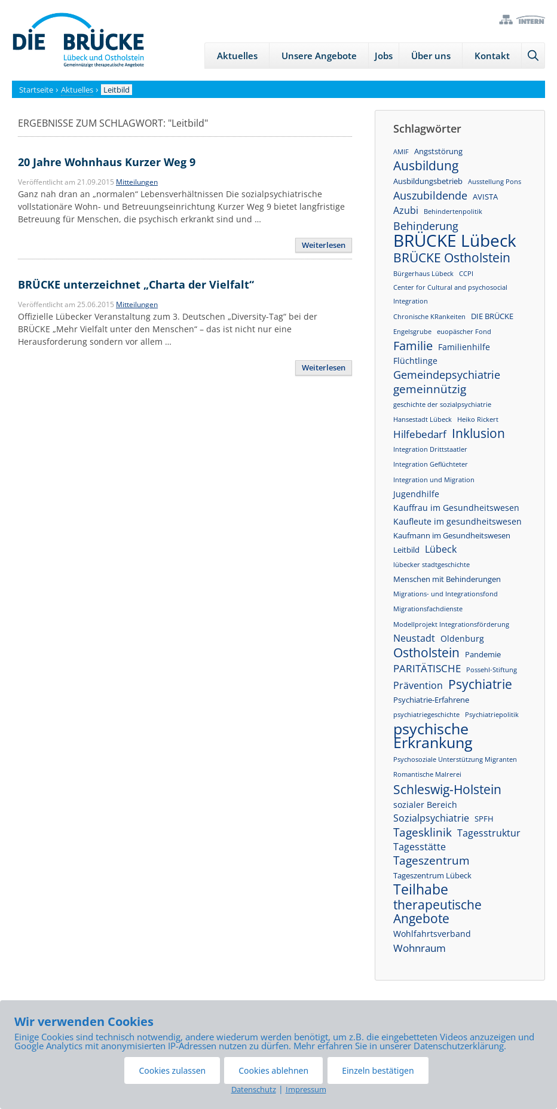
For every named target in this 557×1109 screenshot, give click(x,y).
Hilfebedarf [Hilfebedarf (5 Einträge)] (419, 434)
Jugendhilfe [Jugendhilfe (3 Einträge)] (416, 494)
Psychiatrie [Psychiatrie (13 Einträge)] (480, 684)
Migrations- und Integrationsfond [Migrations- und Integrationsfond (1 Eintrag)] (445, 594)
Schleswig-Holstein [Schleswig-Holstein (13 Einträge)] (447, 789)
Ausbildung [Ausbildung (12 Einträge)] (425, 166)
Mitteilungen (137, 182)
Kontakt (492, 56)
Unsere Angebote (319, 56)
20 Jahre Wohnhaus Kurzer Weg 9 (106, 162)
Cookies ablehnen (273, 1070)
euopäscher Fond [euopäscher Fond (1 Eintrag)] (464, 331)
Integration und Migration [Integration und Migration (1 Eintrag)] (434, 480)
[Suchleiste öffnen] (533, 55)
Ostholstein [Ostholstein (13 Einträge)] (426, 652)
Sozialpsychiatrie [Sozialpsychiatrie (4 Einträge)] (431, 818)
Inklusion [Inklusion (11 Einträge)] (478, 433)
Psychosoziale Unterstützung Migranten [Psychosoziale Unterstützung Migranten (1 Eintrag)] (455, 759)
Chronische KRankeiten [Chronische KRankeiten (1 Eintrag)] (429, 317)
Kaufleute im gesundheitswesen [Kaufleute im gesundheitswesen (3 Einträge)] (457, 521)
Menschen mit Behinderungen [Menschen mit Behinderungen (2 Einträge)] (447, 579)
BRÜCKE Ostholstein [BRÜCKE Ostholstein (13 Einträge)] (451, 257)
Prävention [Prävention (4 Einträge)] (418, 685)
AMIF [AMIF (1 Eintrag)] (401, 152)
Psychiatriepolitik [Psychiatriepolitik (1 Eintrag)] (492, 714)
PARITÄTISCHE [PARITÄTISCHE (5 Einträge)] (427, 668)
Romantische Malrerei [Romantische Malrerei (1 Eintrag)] (427, 774)
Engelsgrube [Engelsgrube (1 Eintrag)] (412, 331)
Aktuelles (237, 56)
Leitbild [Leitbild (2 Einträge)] (406, 549)
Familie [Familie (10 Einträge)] (413, 346)
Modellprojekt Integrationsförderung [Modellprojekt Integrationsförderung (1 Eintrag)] (451, 624)
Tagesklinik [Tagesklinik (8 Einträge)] (422, 833)
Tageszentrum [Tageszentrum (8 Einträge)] (431, 861)
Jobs (384, 56)
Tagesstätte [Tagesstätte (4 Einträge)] (419, 846)
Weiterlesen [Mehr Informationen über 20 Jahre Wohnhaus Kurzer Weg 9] (323, 245)
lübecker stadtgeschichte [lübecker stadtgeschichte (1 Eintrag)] (431, 564)
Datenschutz (253, 1089)
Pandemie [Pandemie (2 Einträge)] (483, 654)
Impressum (306, 1089)
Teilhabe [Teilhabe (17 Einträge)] (420, 889)
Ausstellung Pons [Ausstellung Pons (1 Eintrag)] (494, 181)
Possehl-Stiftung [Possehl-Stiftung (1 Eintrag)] (491, 670)
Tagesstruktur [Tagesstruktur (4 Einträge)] (489, 833)
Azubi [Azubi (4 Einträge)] (405, 210)
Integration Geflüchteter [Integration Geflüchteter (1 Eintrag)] (430, 464)
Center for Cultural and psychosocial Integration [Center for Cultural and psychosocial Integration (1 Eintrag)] (450, 294)
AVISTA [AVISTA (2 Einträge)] (485, 196)
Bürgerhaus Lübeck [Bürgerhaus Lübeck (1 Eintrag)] (423, 273)
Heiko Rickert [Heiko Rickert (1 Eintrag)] (477, 419)
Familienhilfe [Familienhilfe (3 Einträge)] (464, 347)
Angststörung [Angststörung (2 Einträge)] (438, 151)
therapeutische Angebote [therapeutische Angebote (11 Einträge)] (437, 912)
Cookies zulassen (172, 1070)
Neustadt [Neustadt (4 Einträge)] (414, 638)
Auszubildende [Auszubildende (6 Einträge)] (430, 196)
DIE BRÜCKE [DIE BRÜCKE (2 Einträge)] (492, 316)
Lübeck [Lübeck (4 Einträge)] (441, 549)
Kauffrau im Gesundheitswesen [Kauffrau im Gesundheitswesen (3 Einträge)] (456, 507)
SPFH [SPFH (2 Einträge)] (484, 818)
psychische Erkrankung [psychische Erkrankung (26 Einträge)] (433, 735)
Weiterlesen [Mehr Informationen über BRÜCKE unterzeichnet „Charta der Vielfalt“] (323, 367)
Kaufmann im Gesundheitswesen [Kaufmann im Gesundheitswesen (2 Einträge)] (451, 535)
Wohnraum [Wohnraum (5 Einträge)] (419, 948)
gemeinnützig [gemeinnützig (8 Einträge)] (429, 389)
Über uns (431, 56)
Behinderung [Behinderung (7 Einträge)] (425, 225)
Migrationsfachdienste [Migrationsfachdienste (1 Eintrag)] (428, 609)
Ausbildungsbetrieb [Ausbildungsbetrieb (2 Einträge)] (428, 181)
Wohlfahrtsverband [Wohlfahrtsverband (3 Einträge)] (432, 933)
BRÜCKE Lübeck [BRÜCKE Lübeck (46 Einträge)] (454, 240)
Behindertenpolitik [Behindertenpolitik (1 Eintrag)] (453, 211)
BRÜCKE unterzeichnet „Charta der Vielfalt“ (136, 284)
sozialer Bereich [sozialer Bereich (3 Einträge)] (425, 804)
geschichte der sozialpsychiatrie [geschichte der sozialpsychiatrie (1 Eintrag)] (442, 404)
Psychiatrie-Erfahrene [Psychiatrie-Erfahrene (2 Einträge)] (431, 699)
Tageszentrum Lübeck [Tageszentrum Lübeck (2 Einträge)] (432, 875)
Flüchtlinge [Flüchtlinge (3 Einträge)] (415, 360)
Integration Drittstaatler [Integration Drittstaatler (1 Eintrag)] (430, 449)
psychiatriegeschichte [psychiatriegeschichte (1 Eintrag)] (426, 714)
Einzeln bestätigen (378, 1070)
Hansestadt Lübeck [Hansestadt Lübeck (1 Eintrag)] (422, 419)
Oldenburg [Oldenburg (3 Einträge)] (462, 638)
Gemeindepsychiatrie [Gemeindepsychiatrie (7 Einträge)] (446, 374)
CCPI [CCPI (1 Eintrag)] (466, 273)
